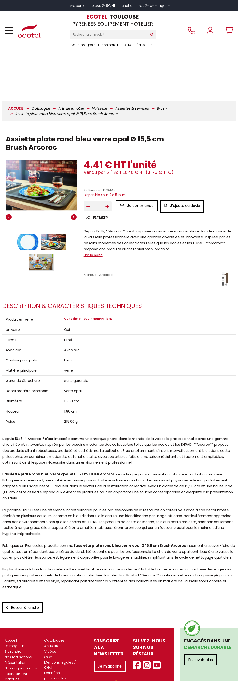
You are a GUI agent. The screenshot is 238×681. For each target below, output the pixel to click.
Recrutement (16, 653)
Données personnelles (55, 655)
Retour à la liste (22, 587)
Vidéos (50, 631)
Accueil (11, 619)
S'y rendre (13, 631)
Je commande (137, 162)
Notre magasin (83, 45)
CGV (48, 636)
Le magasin (14, 625)
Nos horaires (112, 45)
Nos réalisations (141, 45)
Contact (51, 668)
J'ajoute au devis (183, 162)
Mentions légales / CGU (60, 644)
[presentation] (9, 174)
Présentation (15, 642)
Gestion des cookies (61, 663)
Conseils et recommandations (88, 276)
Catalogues (54, 619)
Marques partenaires (15, 661)
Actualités (52, 625)
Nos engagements (21, 647)
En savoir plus (200, 639)
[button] (28, 198)
